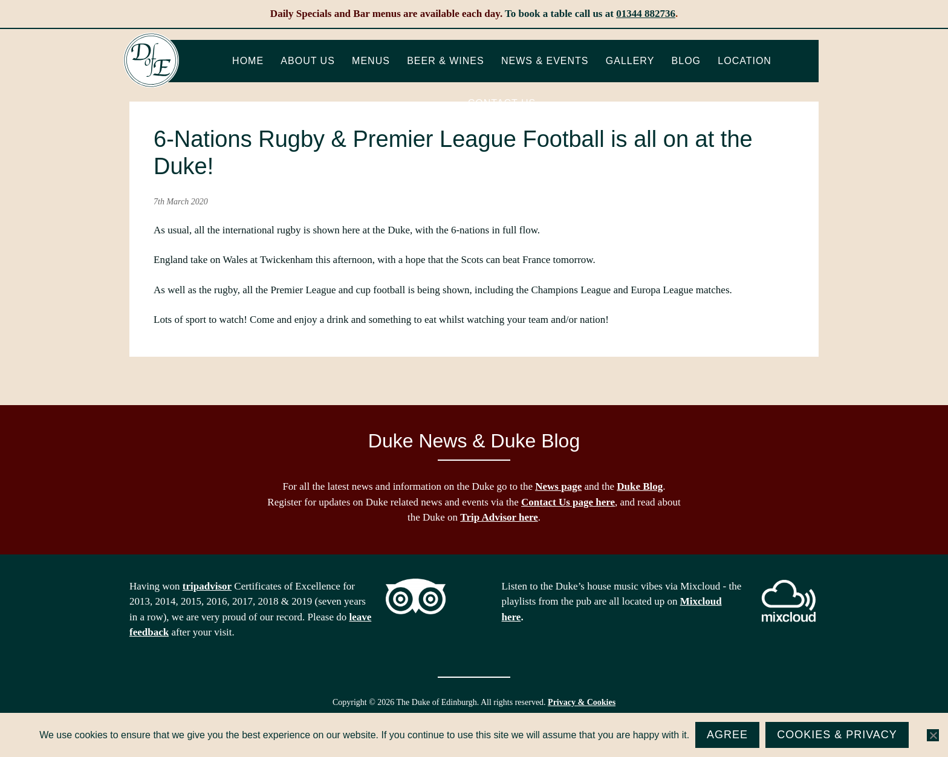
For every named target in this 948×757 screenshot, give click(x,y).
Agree (727, 735)
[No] (933, 735)
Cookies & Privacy (837, 735)
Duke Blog (640, 486)
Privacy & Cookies (581, 702)
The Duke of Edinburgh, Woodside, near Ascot (151, 60)
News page (558, 486)
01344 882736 (645, 13)
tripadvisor (207, 586)
